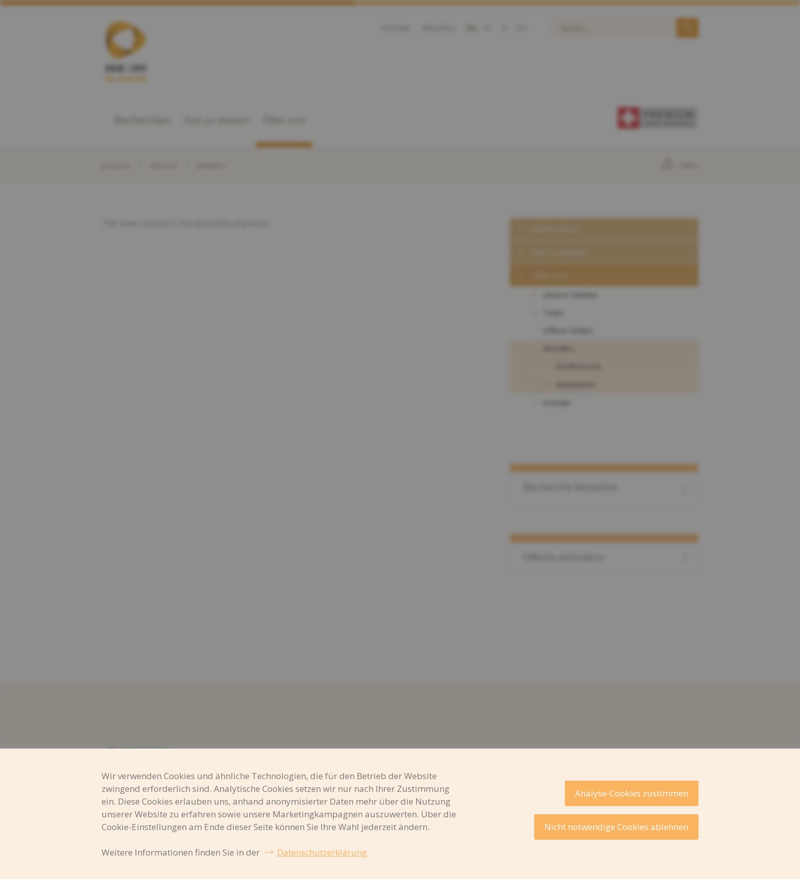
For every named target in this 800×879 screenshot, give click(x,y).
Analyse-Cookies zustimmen (631, 793)
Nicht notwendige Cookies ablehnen (616, 827)
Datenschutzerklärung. (323, 852)
